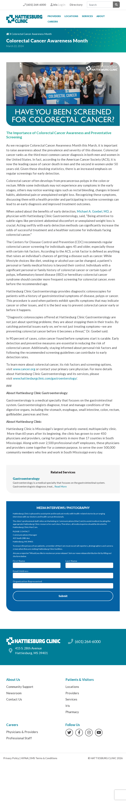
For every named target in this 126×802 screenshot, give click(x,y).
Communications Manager (25, 535)
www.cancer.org (24, 369)
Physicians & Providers (22, 732)
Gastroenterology (26, 478)
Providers (54, 16)
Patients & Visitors (79, 679)
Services (87, 16)
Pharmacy (72, 712)
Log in (57, 4)
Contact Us (14, 699)
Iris (67, 706)
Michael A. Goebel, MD (93, 211)
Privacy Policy (11, 758)
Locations (71, 16)
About (100, 16)
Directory (76, 4)
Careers (53, 21)
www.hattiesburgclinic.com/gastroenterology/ (45, 378)
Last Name (89, 564)
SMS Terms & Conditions (43, 758)
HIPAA (24, 758)
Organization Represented (63, 584)
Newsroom (13, 693)
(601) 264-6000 (34, 4)
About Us (13, 679)
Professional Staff (19, 738)
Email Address (63, 574)
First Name (37, 564)
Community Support (19, 687)
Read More (60, 486)
